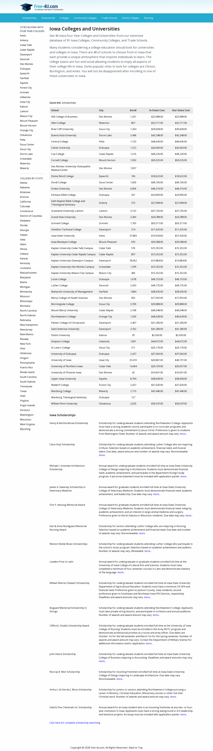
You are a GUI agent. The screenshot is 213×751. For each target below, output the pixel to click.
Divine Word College (62, 176)
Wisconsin (25, 419)
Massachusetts (28, 272)
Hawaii (23, 234)
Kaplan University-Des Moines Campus (72, 266)
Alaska (23, 182)
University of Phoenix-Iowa (66, 372)
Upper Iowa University (63, 378)
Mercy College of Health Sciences (69, 297)
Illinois (23, 249)
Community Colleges (85, 18)
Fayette (24, 83)
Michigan (25, 287)
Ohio (22, 348)
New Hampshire (29, 324)
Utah (22, 395)
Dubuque (25, 68)
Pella (22, 139)
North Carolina (28, 310)
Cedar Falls (26, 45)
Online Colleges (130, 18)
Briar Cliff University (62, 129)
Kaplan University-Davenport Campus (72, 260)
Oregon (24, 358)
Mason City (26, 116)
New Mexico (26, 334)
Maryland (25, 277)
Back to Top (136, 747)
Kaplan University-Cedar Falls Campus (72, 248)
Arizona (24, 197)
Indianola (25, 97)
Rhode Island (27, 372)
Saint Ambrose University (65, 329)
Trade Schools (109, 18)
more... (183, 433)
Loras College (58, 279)
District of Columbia (31, 215)
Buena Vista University (63, 135)
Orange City (26, 130)
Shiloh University (60, 335)
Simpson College (60, 341)
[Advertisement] (103, 87)
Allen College (58, 123)
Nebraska (25, 320)
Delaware (25, 220)
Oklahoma (25, 353)
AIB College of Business (64, 116)
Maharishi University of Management (72, 291)
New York (25, 343)
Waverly (24, 168)
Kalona (24, 106)
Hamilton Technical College (66, 229)
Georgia (24, 230)
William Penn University (64, 403)
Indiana (24, 253)
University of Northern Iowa (67, 366)
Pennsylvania (27, 362)
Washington (27, 414)
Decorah (24, 59)
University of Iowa (61, 360)
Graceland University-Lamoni (67, 210)
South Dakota (27, 381)
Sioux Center (27, 144)
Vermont (25, 410)
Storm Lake (26, 154)
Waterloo (25, 163)
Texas (23, 391)
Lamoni (24, 111)
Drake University (60, 188)
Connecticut (26, 211)
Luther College (59, 285)
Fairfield (24, 78)
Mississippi (26, 301)
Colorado (25, 206)
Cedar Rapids (27, 49)
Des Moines (26, 64)
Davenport (26, 54)
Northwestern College (63, 316)
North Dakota (28, 315)
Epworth (24, 73)
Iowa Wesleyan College (64, 242)
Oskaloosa (26, 135)
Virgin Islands (27, 405)
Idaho (23, 244)
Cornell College (59, 160)
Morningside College (62, 304)
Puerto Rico (26, 367)
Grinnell (24, 92)
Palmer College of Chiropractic (68, 322)
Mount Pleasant (29, 120)
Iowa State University (63, 235)
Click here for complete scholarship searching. (75, 722)
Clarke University (60, 147)
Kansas (24, 258)
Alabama (25, 187)
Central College (59, 141)
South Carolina (28, 377)
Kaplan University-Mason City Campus (72, 273)
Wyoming (25, 429)
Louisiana (25, 268)
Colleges (64, 18)
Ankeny (24, 40)
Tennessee (26, 386)
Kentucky (25, 263)
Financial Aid (48, 18)
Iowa (22, 239)
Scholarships (29, 18)
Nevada (24, 339)
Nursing (148, 18)
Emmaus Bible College (63, 194)
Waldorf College (60, 385)
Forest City (26, 87)
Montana (25, 305)
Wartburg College (61, 391)
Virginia (24, 400)
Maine (23, 282)
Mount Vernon (28, 125)
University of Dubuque (63, 353)
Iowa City (25, 101)
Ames (23, 35)
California (25, 201)
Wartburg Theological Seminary (69, 397)
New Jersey (26, 329)
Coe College (57, 154)
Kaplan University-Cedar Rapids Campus (73, 254)
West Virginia (27, 424)
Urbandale (26, 158)
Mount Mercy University (64, 310)
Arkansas (25, 192)
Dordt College (59, 182)
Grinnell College (60, 223)
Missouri (25, 296)
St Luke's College (60, 347)
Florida (24, 225)
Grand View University (63, 217)
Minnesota (26, 291)
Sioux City (25, 149)
